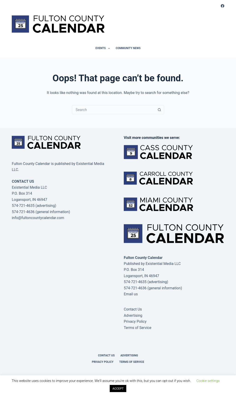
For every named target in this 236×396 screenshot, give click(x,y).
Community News (128, 48)
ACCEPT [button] (118, 388)
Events (103, 48)
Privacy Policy (135, 321)
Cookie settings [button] (208, 381)
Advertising (133, 315)
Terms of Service (137, 328)
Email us (131, 294)
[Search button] (159, 109)
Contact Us (133, 309)
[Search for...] (113, 109)
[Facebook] (222, 6)
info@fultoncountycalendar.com (38, 218)
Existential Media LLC (163, 263)
